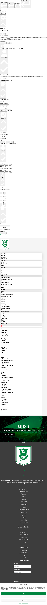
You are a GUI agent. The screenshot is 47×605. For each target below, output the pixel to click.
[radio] (0, 101)
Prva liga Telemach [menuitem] (5, 277)
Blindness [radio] (5, 76)
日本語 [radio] (45, 37)
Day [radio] (8, 43)
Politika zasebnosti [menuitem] (24, 502)
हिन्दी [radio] (30, 37)
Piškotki (20, 603)
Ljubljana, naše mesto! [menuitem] (6, 310)
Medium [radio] (5, 105)
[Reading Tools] (3, 153)
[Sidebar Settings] (3, 20)
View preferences (23, 600)
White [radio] (6, 134)
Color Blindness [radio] (10, 76)
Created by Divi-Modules (5, 234)
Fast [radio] (8, 105)
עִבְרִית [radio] (27, 37)
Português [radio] (11, 39)
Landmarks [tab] (8, 141)
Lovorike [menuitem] (3, 299)
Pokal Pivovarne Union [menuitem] (6, 279)
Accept (23, 593)
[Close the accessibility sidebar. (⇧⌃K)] (1, 12)
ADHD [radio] (5, 78)
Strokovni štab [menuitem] (4, 264)
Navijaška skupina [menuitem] (5, 306)
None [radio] (1, 76)
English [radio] (1, 37)
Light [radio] (9, 229)
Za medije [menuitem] (3, 257)
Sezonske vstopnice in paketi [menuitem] (8, 316)
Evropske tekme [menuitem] (5, 281)
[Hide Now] (2, 46)
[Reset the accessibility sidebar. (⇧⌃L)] (4, 12)
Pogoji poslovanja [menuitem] (24, 504)
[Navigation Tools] (3, 122)
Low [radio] (5, 225)
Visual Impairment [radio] (17, 76)
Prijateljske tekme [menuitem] (5, 282)
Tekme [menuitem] (2, 265)
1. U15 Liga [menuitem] (24, 542)
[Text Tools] (2, 179)
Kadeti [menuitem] (2, 270)
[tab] (0, 142)
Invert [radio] (3, 229)
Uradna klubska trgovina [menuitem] (7, 294)
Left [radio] (1, 33)
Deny (23, 596)
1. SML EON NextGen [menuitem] (6, 284)
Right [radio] (4, 33)
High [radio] (8, 225)
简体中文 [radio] (19, 39)
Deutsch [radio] (15, 37)
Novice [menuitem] (2, 252)
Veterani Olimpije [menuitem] (5, 308)
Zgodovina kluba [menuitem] (5, 298)
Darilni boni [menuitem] (4, 321)
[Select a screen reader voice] (5, 108)
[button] (45, 584)
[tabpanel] (23, 144)
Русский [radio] (15, 39)
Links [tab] (12, 141)
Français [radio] (23, 37)
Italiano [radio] (41, 37)
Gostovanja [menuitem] (4, 318)
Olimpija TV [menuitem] (4, 258)
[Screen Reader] (3, 90)
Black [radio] (3, 134)
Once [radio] (1, 43)
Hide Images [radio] (4, 233)
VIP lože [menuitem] (3, 289)
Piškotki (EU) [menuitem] (24, 501)
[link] (4, 5)
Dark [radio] (6, 229)
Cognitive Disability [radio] (31, 76)
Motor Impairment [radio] (24, 76)
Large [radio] (10, 164)
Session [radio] (5, 43)
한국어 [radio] (1, 39)
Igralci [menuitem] (2, 262)
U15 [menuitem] (2, 272)
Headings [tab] (3, 141)
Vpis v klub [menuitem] (4, 274)
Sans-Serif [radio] (3, 189)
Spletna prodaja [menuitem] (5, 311)
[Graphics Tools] (3, 214)
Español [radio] (19, 37)
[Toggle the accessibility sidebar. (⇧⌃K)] (0, 9)
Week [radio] (11, 43)
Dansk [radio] (12, 37)
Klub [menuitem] (2, 291)
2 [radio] (2, 30)
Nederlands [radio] (6, 39)
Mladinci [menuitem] (3, 269)
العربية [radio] (5, 37)
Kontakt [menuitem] (3, 293)
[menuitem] (21, 325)
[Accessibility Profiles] (4, 61)
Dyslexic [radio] (7, 189)
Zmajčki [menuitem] (3, 255)
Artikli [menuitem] (2, 313)
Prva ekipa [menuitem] (3, 253)
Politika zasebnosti (25, 603)
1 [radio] (0, 30)
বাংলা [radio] (9, 37)
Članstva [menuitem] (3, 320)
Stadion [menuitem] (3, 303)
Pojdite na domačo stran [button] (7, 434)
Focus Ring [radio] (4, 138)
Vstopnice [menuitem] (3, 315)
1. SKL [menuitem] (3, 286)
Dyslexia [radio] (1, 78)
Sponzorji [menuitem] (3, 304)
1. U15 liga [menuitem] (3, 287)
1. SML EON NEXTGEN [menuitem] (24, 539)
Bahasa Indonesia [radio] (36, 37)
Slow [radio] (1, 105)
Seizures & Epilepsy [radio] (39, 76)
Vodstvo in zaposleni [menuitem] (6, 296)
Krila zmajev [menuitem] (4, 323)
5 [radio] (7, 30)
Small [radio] (3, 164)
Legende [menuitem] (3, 301)
